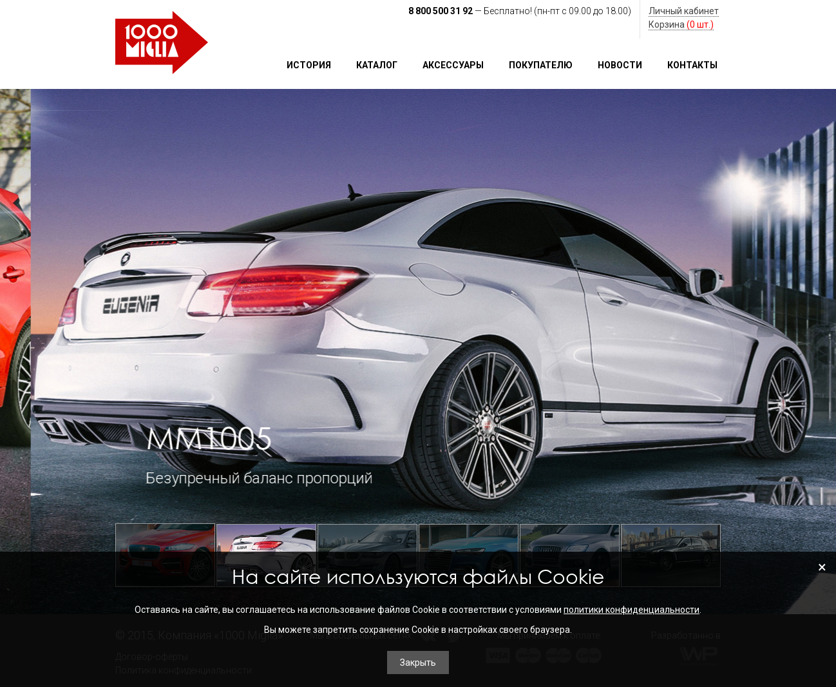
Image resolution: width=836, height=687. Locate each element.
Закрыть (418, 662)
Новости (620, 65)
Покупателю (541, 65)
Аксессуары (453, 65)
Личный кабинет (684, 11)
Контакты (692, 65)
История (309, 65)
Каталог (376, 65)
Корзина (681, 24)
